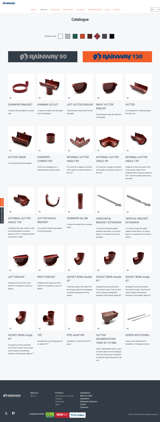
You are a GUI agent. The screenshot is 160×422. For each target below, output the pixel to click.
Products (44, 9)
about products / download (64, 396)
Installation (55, 9)
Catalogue (58, 399)
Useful (107, 9)
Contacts (116, 9)
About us (34, 9)
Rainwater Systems (95, 9)
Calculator (80, 9)
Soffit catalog (59, 401)
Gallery (57, 404)
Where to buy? (68, 9)
